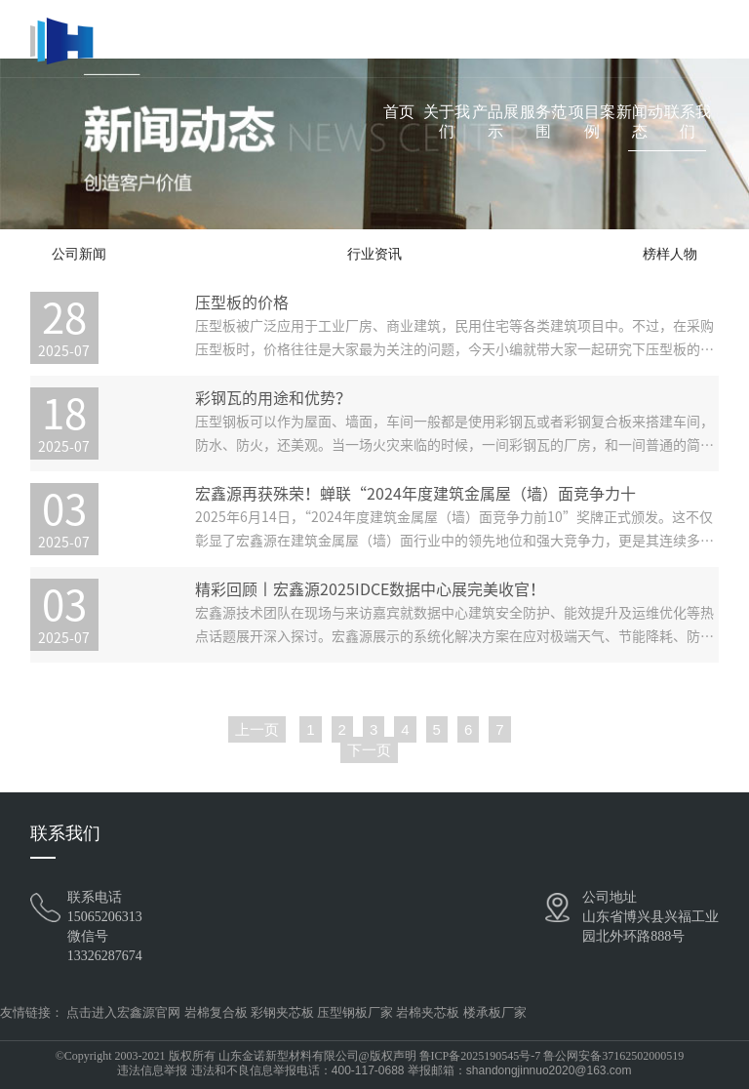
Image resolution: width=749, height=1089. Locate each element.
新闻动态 (639, 121)
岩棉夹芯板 (427, 1012)
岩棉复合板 (216, 1012)
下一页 (369, 750)
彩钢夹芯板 (282, 1012)
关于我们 (446, 121)
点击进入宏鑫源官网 (123, 1012)
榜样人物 (670, 254)
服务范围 (543, 121)
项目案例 (592, 121)
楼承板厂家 (495, 1012)
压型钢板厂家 (355, 1012)
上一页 (257, 729)
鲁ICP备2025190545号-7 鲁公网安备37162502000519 (552, 1056)
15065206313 (104, 916)
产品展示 (495, 121)
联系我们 (687, 121)
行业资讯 (374, 254)
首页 (398, 111)
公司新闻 (79, 254)
